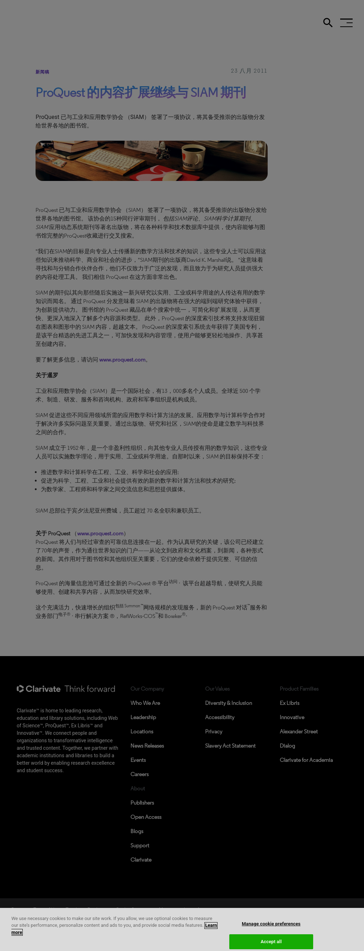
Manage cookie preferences (271, 927)
